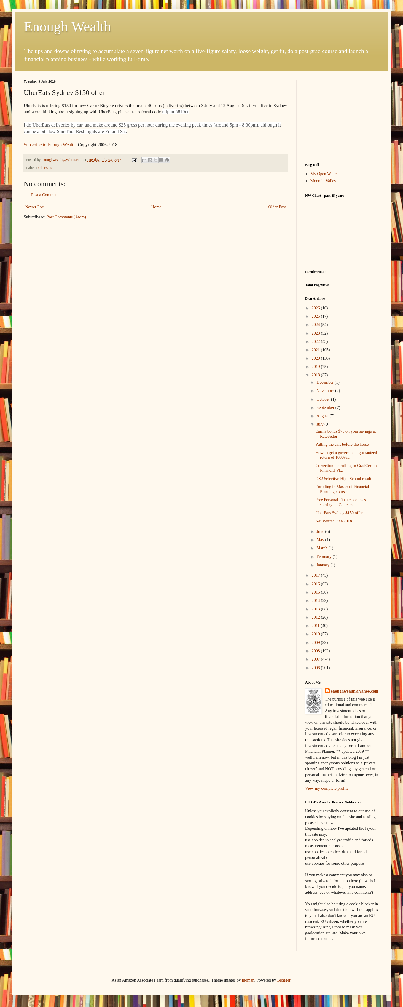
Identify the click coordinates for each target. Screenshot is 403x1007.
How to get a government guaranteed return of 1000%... (346, 455)
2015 (316, 592)
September (325, 407)
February (324, 556)
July (320, 424)
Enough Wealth (67, 26)
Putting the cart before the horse (342, 444)
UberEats (45, 168)
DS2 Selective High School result (343, 479)
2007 (316, 659)
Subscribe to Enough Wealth (50, 144)
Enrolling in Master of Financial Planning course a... (342, 489)
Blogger (283, 980)
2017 (316, 575)
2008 (316, 651)
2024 (316, 324)
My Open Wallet (324, 174)
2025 (316, 316)
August (322, 416)
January (323, 565)
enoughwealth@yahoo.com (354, 691)
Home (156, 207)
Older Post (277, 207)
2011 (316, 626)
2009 (316, 642)
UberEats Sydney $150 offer (339, 513)
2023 (316, 333)
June (320, 531)
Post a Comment (45, 195)
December (325, 382)
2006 (316, 668)
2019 (316, 367)
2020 (316, 358)
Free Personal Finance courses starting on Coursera (341, 502)
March (322, 548)
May (320, 540)
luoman (248, 980)
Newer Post (34, 207)
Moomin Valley (323, 181)
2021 (316, 350)
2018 (316, 375)
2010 (316, 634)
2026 (316, 308)
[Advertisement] (342, 117)
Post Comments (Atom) (66, 217)
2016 (316, 584)
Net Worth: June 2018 (334, 521)
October (323, 399)
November (325, 391)
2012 (316, 617)
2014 (316, 600)
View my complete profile (327, 788)
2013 (316, 609)
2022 (316, 341)
